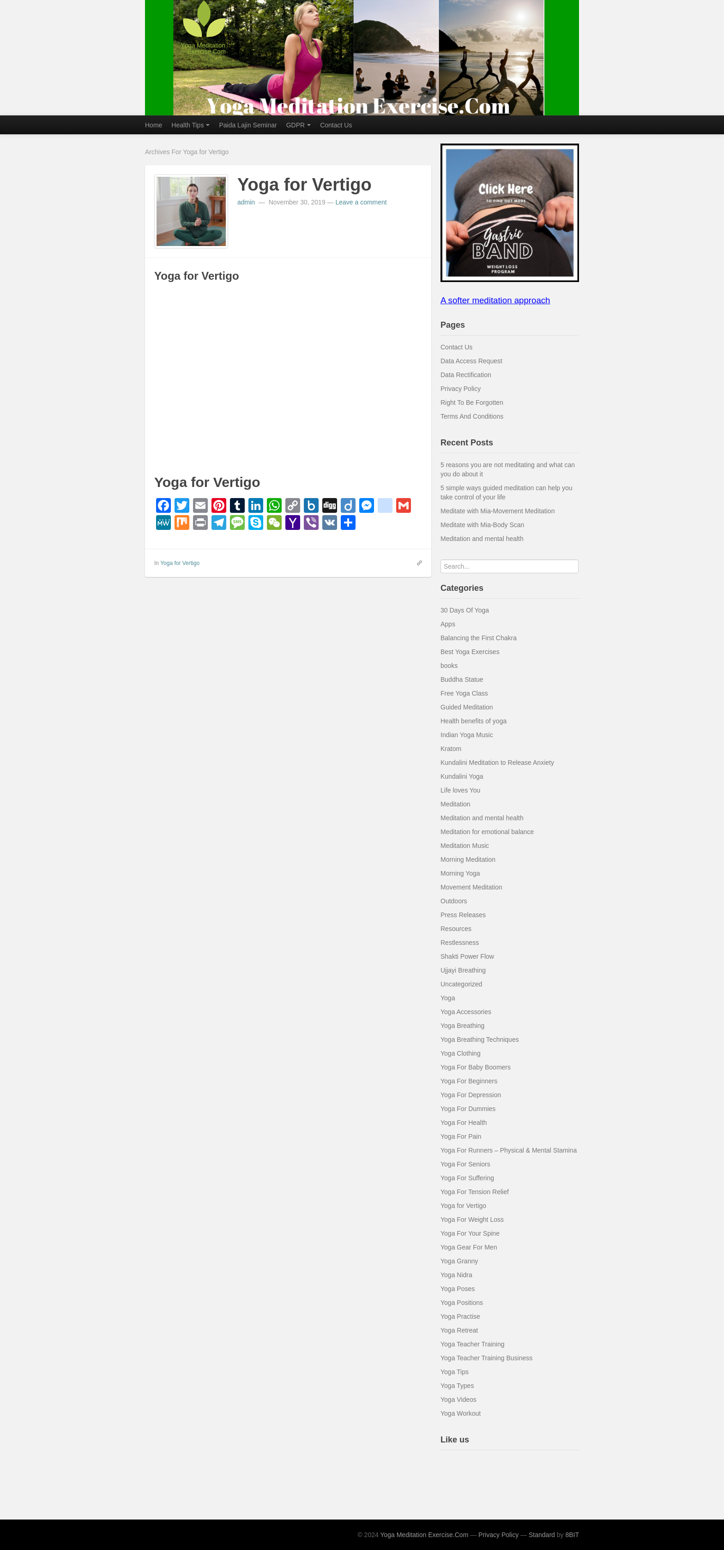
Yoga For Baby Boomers (475, 1067)
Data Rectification (465, 374)
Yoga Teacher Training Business (486, 1358)
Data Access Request (471, 361)
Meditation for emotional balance (487, 831)
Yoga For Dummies (467, 1108)
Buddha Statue (461, 679)
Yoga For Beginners (468, 1081)
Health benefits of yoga (473, 721)
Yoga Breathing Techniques (479, 1039)
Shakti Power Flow (467, 956)
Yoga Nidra (456, 1275)
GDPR (298, 125)
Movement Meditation (471, 887)
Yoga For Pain (460, 1136)
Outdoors (453, 901)
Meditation (455, 804)
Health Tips (190, 125)
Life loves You (460, 790)
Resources (455, 928)
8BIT (572, 1534)
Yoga (447, 998)
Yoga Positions (461, 1302)
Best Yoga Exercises (470, 651)
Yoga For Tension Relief (474, 1192)
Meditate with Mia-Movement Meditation (497, 511)
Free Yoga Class (464, 693)
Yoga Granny (459, 1261)
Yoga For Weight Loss (472, 1219)
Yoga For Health (463, 1122)
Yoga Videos (458, 1399)
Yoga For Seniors (465, 1164)
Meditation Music (464, 845)
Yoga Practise (460, 1316)
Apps (447, 624)
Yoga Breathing (462, 1025)
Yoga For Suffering (467, 1178)
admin (247, 202)
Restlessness (459, 942)
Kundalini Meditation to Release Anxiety (497, 762)
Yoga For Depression (470, 1095)
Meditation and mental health (482, 538)
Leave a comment (360, 202)
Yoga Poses (457, 1288)
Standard (542, 1534)
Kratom (450, 748)
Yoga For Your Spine (470, 1233)
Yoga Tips (454, 1372)
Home (153, 125)
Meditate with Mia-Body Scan (482, 525)
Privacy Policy (460, 388)
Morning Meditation (467, 859)
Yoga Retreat (459, 1330)
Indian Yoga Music (466, 735)
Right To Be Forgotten (471, 402)
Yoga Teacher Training (472, 1344)
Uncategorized (461, 984)
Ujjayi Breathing (463, 970)
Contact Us (336, 125)
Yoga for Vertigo (304, 184)
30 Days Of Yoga (464, 610)
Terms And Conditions (471, 416)
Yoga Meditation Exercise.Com (424, 1534)
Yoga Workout (460, 1413)
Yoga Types (457, 1385)
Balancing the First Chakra (478, 638)
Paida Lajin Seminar (248, 125)
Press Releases (463, 915)
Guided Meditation (466, 707)
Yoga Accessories (465, 1011)
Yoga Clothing (460, 1053)
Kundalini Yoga (461, 776)
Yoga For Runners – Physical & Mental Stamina (508, 1150)
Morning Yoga (460, 873)
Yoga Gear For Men (468, 1247)
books (449, 665)
